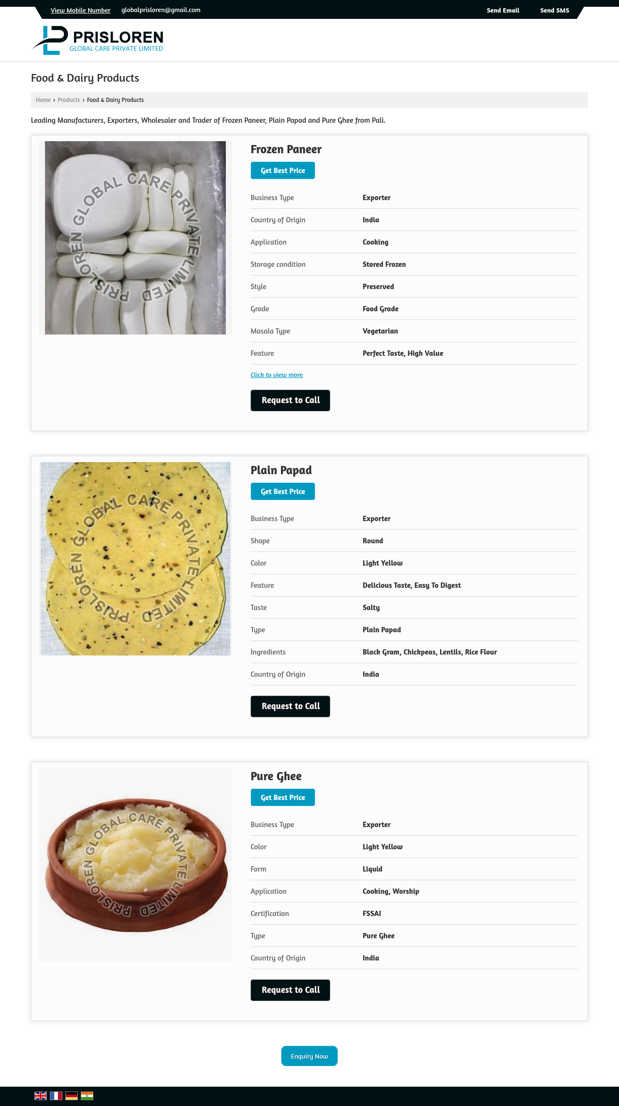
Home (43, 99)
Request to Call (291, 399)
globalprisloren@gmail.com (160, 9)
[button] (81, 10)
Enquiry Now (309, 1056)
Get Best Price (283, 170)
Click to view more (277, 374)
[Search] (582, 43)
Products (69, 99)
